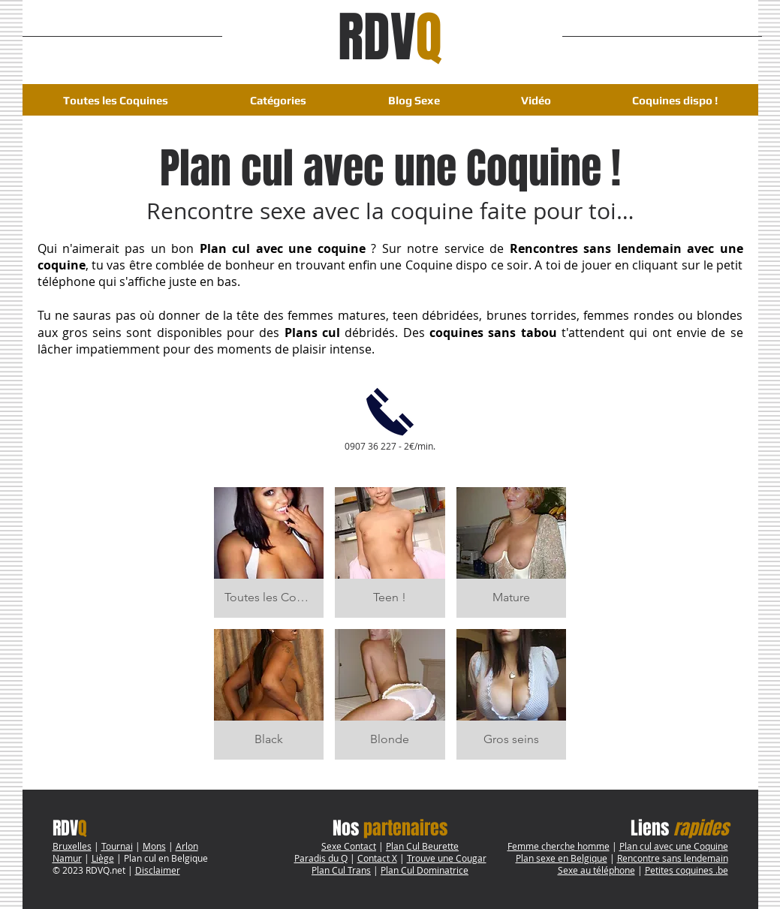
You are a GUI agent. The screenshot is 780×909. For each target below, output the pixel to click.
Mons (154, 846)
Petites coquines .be (686, 870)
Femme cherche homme (558, 846)
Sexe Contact (348, 846)
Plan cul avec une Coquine (673, 846)
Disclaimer (157, 870)
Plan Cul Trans (341, 870)
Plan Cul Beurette (422, 846)
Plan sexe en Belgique (561, 858)
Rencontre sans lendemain (672, 858)
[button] (278, 100)
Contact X (377, 858)
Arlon (187, 846)
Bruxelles (72, 846)
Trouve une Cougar (446, 858)
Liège (103, 858)
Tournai (117, 846)
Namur (67, 858)
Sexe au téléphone (596, 870)
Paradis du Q (321, 858)
